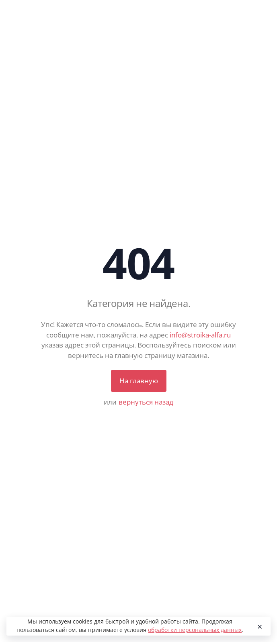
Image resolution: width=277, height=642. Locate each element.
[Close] (258, 626)
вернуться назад (146, 402)
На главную (138, 380)
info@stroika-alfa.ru (200, 334)
